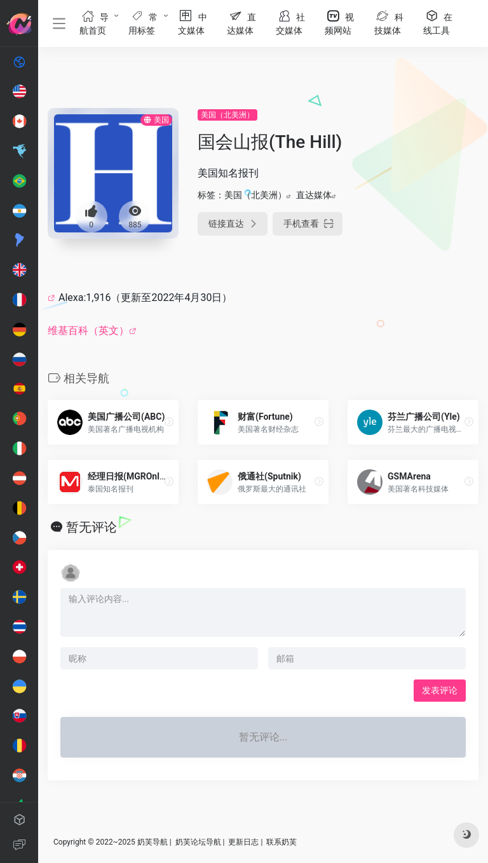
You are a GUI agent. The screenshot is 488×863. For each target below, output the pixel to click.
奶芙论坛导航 (198, 842)
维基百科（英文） (88, 330)
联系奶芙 (281, 842)
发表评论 (440, 690)
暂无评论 (91, 527)
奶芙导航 (152, 842)
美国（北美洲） (227, 114)
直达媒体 (314, 195)
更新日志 (243, 842)
